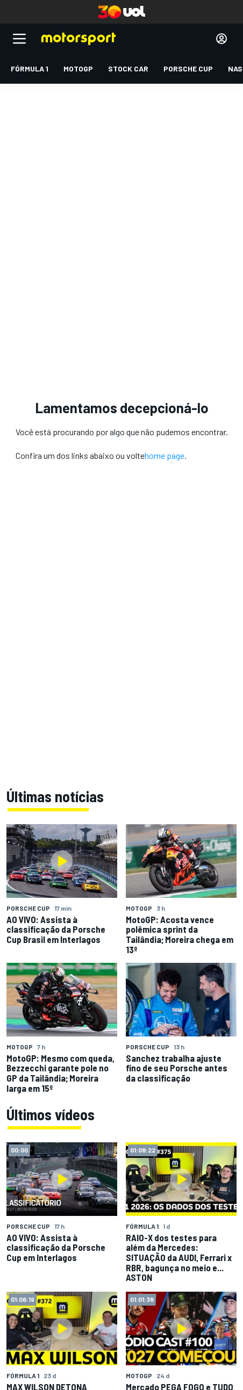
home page (164, 455)
